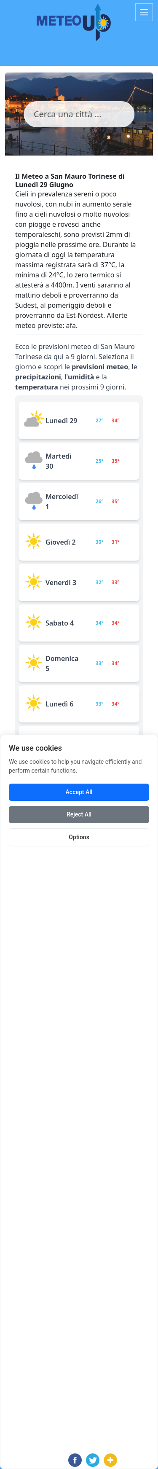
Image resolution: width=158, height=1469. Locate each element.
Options (79, 837)
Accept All (79, 792)
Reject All (79, 814)
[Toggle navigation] (144, 12)
